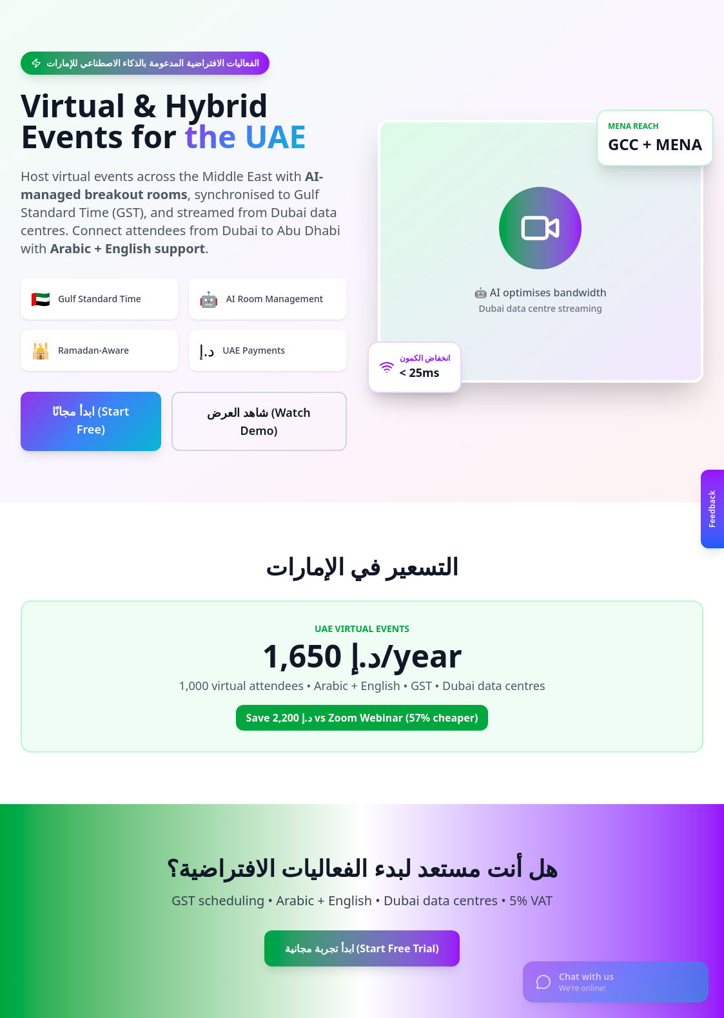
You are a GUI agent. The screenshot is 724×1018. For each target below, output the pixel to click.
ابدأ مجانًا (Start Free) (90, 420)
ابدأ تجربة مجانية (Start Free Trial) (362, 948)
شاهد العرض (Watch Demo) (258, 421)
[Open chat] (616, 982)
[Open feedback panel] (712, 509)
